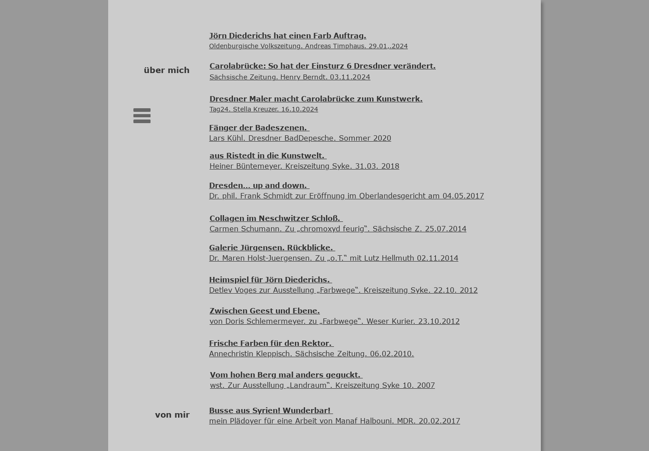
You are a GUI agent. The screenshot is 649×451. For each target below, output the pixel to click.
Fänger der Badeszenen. (258, 128)
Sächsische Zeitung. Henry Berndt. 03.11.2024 (290, 77)
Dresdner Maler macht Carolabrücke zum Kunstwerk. (316, 99)
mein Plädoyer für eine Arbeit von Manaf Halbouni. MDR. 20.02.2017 (334, 421)
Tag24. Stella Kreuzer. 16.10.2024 (264, 109)
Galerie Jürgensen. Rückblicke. (272, 248)
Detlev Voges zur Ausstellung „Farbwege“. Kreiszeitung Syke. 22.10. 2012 (343, 290)
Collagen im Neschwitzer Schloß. (275, 218)
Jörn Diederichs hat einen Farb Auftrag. (287, 36)
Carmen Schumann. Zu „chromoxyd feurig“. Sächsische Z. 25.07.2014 (338, 229)
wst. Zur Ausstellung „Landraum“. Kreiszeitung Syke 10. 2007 (322, 385)
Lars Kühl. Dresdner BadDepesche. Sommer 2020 (300, 138)
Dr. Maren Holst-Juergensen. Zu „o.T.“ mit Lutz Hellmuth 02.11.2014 (333, 258)
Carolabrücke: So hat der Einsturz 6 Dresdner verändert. (323, 66)
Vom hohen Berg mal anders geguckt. (286, 375)
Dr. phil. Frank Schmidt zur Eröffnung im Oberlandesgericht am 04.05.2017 (346, 196)
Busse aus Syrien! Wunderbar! (269, 410)
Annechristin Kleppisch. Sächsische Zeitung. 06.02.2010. (311, 354)
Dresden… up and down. (258, 185)
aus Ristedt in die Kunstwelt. (268, 156)
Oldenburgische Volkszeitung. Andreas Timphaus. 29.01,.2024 (308, 46)
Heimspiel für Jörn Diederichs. (270, 280)
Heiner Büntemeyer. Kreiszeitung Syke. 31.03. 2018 (304, 166)
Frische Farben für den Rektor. (271, 343)
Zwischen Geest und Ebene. (265, 311)
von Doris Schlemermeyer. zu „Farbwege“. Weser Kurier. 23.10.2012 (335, 321)
